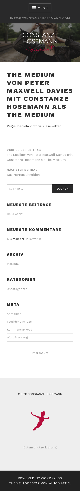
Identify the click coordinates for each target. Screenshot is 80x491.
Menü (43, 8)
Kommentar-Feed (19, 329)
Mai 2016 (13, 264)
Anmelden (14, 314)
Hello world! (15, 214)
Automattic (59, 483)
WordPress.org (17, 337)
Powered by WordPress (40, 478)
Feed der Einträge (19, 322)
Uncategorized (17, 289)
